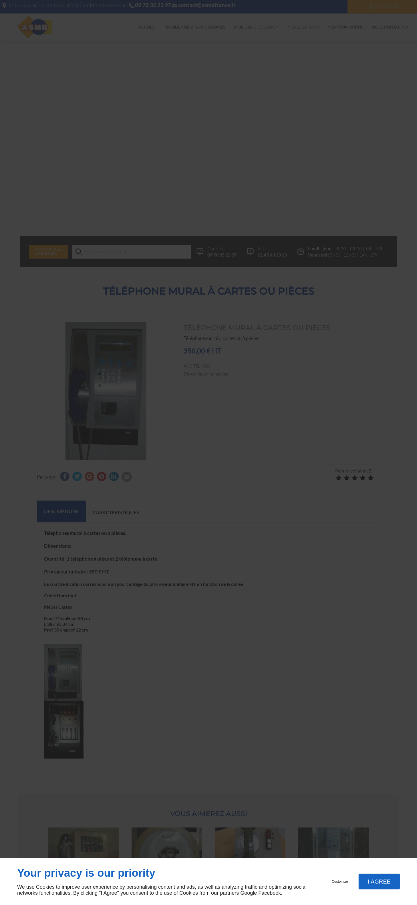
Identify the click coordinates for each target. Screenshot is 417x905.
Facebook (269, 893)
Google (248, 893)
